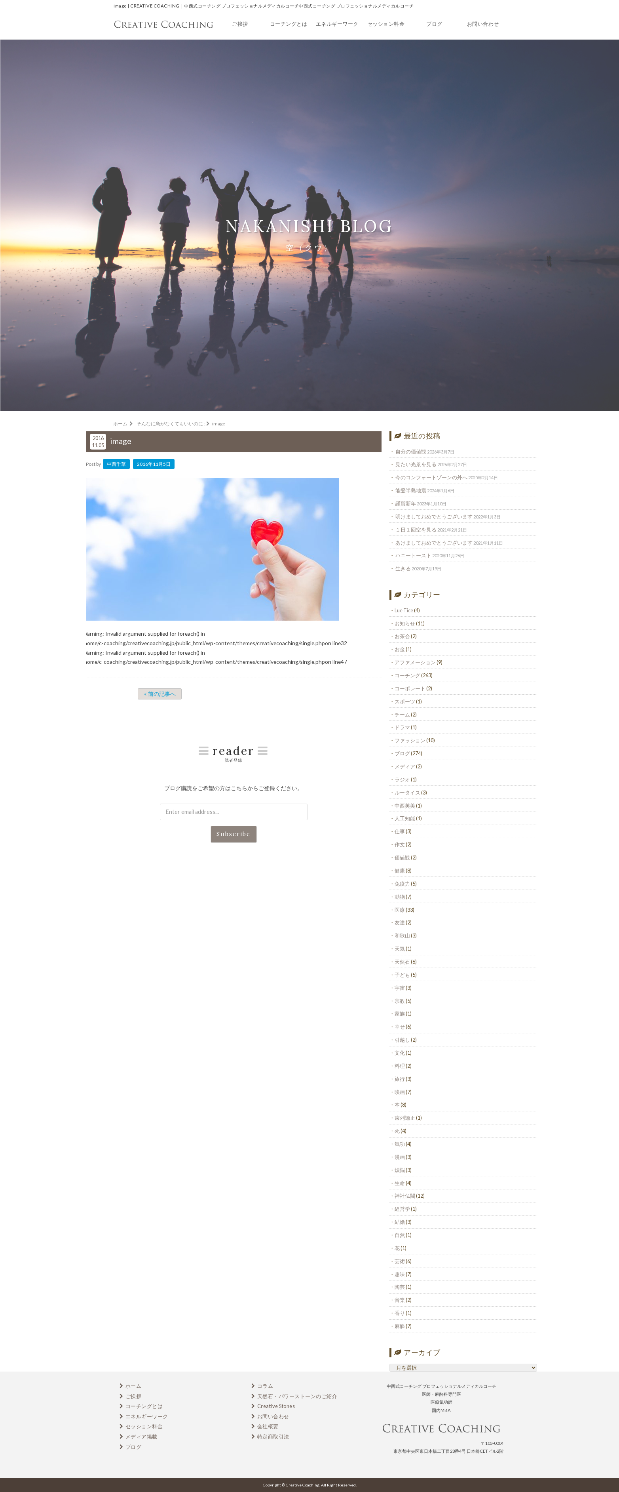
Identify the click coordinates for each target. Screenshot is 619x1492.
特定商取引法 (273, 1436)
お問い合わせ (483, 24)
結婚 (400, 1222)
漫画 (400, 1157)
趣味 (400, 1274)
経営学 (402, 1209)
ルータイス (407, 792)
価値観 (402, 857)
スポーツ (405, 701)
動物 (400, 897)
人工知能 (405, 818)
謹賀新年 (405, 503)
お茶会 (402, 636)
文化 (400, 1053)
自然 (400, 1235)
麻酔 (400, 1326)
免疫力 (402, 883)
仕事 (400, 831)
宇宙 (400, 988)
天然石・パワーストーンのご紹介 (297, 1396)
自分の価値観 (410, 451)
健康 (400, 870)
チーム (402, 714)
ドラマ (402, 727)
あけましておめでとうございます (434, 542)
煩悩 (400, 1170)
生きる (403, 568)
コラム (265, 1386)
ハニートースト (413, 555)
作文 (400, 844)
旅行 (400, 1079)
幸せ (400, 1026)
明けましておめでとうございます (434, 516)
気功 (400, 1144)
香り (400, 1313)
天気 (400, 948)
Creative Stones (276, 1406)
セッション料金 (386, 24)
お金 (400, 649)
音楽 (400, 1300)
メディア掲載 (141, 1436)
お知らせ (405, 623)
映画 (400, 1092)
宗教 (400, 1001)
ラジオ (402, 779)
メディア (405, 766)
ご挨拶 (240, 24)
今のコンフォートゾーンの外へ (431, 477)
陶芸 (400, 1287)
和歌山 (402, 935)
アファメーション (415, 662)
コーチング (407, 675)
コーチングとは (289, 24)
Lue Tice (404, 610)
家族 (400, 1013)
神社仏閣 (405, 1196)
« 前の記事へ (160, 694)
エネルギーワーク (337, 24)
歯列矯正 (405, 1118)
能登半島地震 (410, 490)
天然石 (402, 961)
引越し (402, 1040)
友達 (400, 922)
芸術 (400, 1261)
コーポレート (410, 688)
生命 (400, 1183)
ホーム (133, 1386)
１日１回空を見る (416, 529)
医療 (400, 910)
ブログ (434, 24)
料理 (400, 1066)
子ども (402, 975)
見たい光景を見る (416, 464)
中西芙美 (405, 805)
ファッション (410, 740)
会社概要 (268, 1426)
